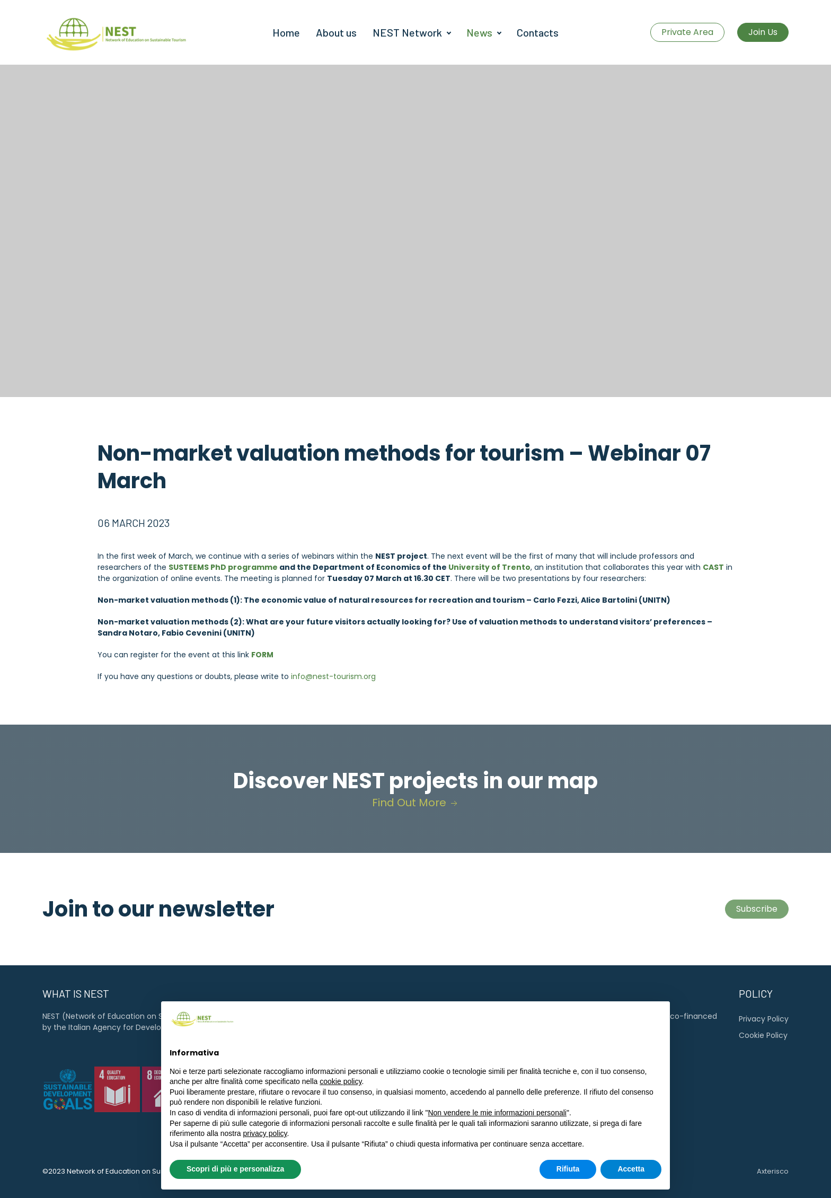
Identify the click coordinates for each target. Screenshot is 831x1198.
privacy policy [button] (265, 1157)
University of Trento (489, 567)
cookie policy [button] (340, 1105)
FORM (262, 654)
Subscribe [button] (756, 909)
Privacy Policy (764, 1019)
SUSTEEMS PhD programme (223, 567)
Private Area (687, 32)
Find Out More (415, 802)
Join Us (762, 32)
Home (286, 32)
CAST (713, 567)
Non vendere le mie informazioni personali (497, 1136)
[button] (656, 1042)
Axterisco (773, 1171)
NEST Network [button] (407, 32)
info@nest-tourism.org (333, 676)
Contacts (538, 32)
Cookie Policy (763, 1035)
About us (336, 32)
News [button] (479, 32)
